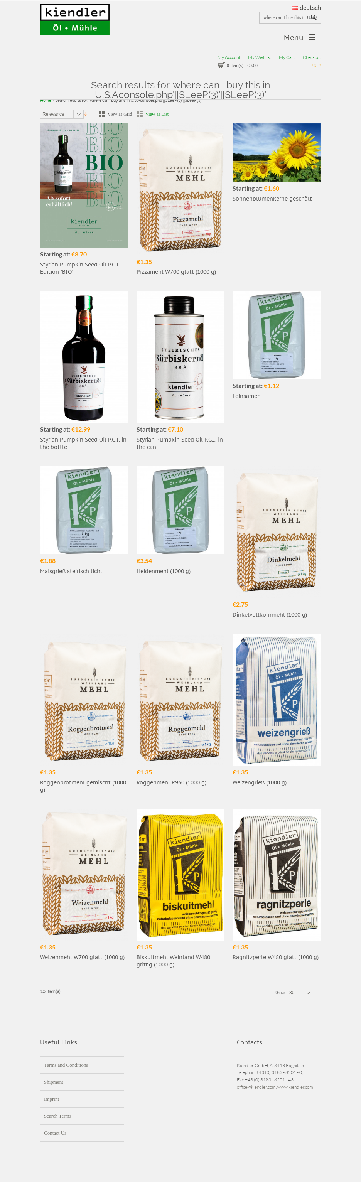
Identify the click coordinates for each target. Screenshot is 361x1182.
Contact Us (55, 1133)
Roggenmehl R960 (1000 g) (171, 782)
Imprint (51, 1099)
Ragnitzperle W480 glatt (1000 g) (276, 957)
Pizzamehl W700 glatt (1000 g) (176, 271)
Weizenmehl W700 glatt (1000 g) (82, 957)
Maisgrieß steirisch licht (71, 571)
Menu (294, 37)
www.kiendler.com (295, 1087)
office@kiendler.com (256, 1087)
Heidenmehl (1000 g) (164, 571)
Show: (281, 992)
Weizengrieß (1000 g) (260, 782)
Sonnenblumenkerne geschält (272, 198)
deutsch (306, 8)
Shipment (53, 1082)
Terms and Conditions (66, 1065)
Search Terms (57, 1116)
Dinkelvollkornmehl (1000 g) (270, 614)
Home (45, 100)
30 (291, 992)
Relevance (53, 114)
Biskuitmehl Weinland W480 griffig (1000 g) (173, 961)
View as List (157, 114)
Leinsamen (247, 396)
